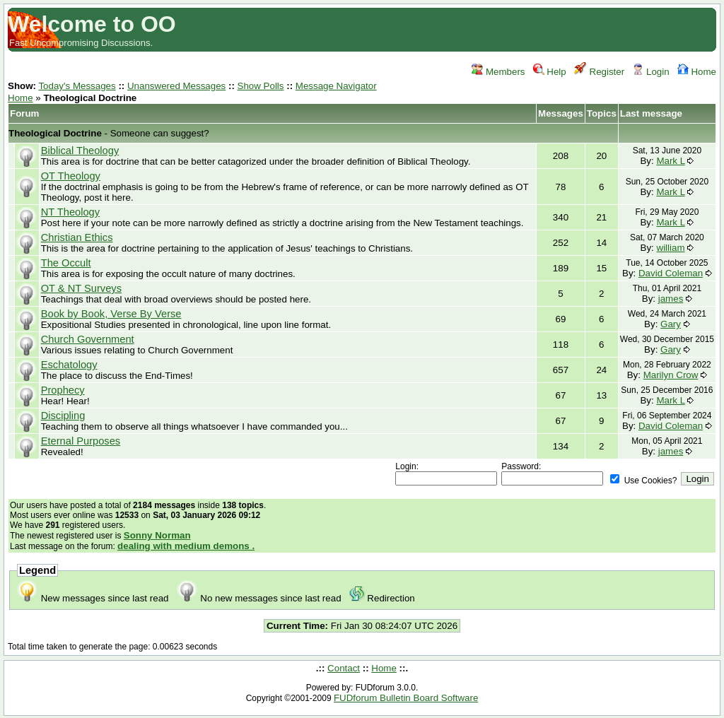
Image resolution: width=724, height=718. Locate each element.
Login (650, 71)
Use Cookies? (643, 480)
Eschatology (69, 364)
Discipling (63, 415)
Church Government (87, 339)
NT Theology (70, 212)
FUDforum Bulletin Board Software (406, 698)
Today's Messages (76, 86)
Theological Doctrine (55, 133)
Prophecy (63, 390)
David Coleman (670, 273)
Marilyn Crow (671, 375)
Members (498, 71)
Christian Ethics (77, 237)
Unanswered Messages (176, 86)
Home (696, 71)
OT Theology (70, 176)
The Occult (66, 263)
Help (549, 71)
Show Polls (261, 86)
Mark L (670, 160)
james (671, 298)
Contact (343, 668)
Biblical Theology (80, 150)
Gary (670, 324)
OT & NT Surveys (81, 288)
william (671, 247)
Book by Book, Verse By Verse (111, 313)
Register (599, 71)
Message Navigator (336, 86)
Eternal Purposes (80, 441)
